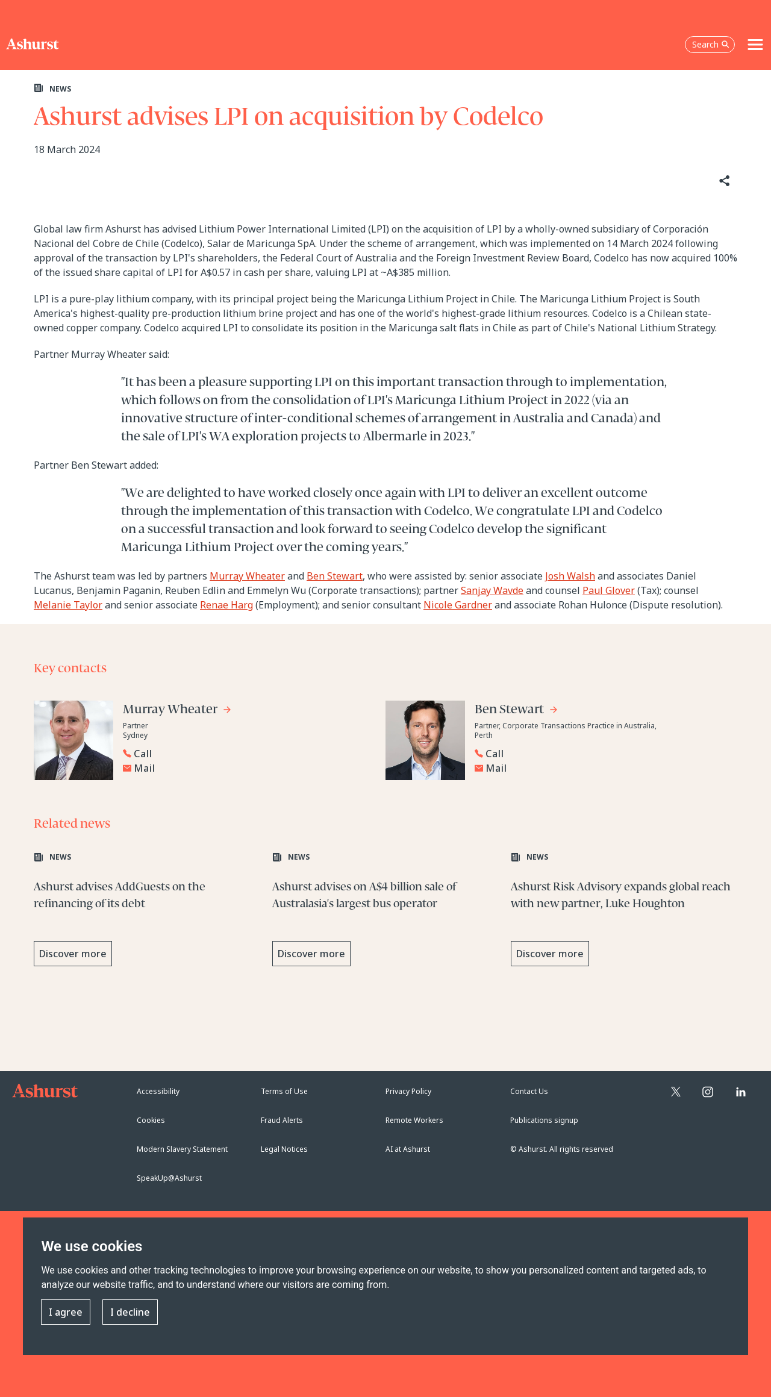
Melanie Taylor (68, 604)
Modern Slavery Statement (182, 1149)
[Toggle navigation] (755, 44)
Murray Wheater (247, 576)
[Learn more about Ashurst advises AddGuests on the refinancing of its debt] (147, 912)
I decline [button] (130, 1312)
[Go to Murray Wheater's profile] (177, 711)
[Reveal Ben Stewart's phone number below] (596, 753)
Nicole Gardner (457, 604)
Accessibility (158, 1091)
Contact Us (529, 1091)
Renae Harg (226, 604)
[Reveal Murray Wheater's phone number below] (244, 753)
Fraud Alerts (282, 1120)
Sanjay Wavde (492, 590)
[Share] (723, 181)
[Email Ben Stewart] (599, 768)
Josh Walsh (570, 576)
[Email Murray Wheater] (247, 768)
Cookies (151, 1120)
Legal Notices (284, 1149)
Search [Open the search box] (710, 44)
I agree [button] (66, 1312)
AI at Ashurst (408, 1149)
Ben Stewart (335, 576)
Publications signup (544, 1120)
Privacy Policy (408, 1091)
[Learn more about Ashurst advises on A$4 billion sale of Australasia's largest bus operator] (385, 912)
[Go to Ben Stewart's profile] (516, 711)
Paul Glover (608, 590)
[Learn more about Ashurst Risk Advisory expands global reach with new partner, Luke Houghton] (624, 912)
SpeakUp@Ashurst (169, 1178)
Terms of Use (284, 1091)
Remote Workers (414, 1120)
